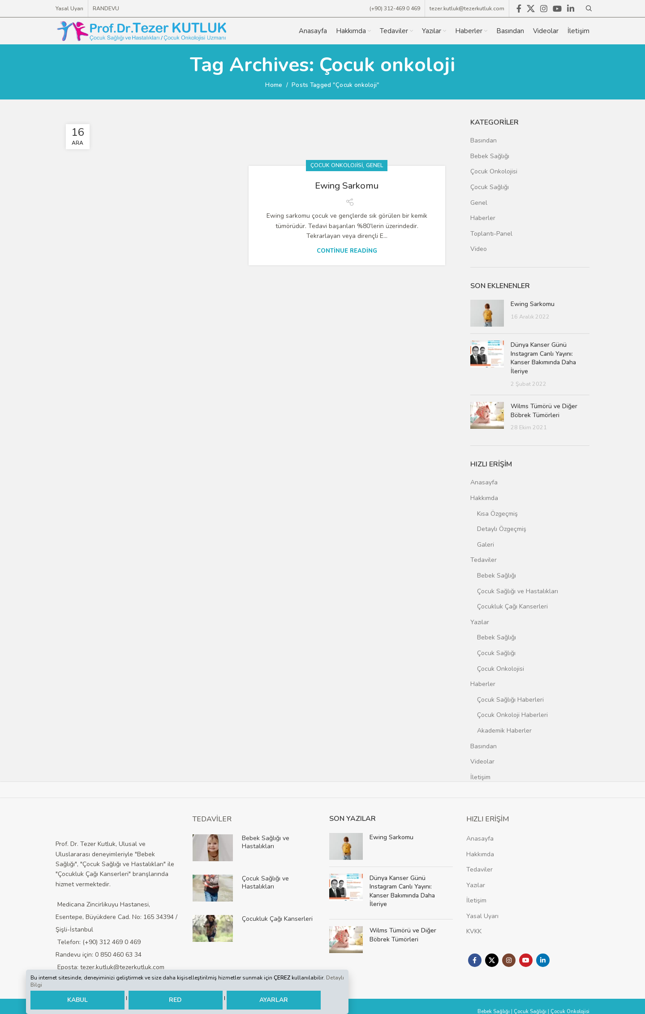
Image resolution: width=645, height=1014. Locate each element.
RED (175, 1000)
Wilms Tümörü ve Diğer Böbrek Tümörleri (544, 409)
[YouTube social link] (526, 959)
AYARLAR (273, 1000)
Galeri (485, 543)
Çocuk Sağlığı (489, 185)
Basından (483, 139)
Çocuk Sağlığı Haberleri (510, 698)
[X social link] (492, 959)
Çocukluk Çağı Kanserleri (512, 605)
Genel (374, 130)
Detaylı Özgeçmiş (501, 527)
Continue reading (347, 217)
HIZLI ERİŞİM (487, 818)
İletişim (480, 776)
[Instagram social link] (509, 959)
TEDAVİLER (212, 818)
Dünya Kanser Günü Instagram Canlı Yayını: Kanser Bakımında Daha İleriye (543, 356)
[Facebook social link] (475, 959)
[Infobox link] (254, 846)
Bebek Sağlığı (489, 155)
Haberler (482, 216)
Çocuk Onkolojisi (336, 130)
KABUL (77, 1000)
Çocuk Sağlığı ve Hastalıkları (517, 590)
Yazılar (479, 621)
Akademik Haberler (504, 729)
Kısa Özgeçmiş (497, 512)
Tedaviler (483, 558)
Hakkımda (484, 496)
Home (273, 83)
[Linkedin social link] (543, 959)
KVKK (474, 930)
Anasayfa (484, 481)
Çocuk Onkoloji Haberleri (512, 713)
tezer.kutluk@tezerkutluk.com (467, 5)
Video (478, 247)
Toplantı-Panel (491, 232)
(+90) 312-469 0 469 (395, 5)
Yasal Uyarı (482, 914)
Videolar (482, 760)
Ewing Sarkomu (346, 150)
